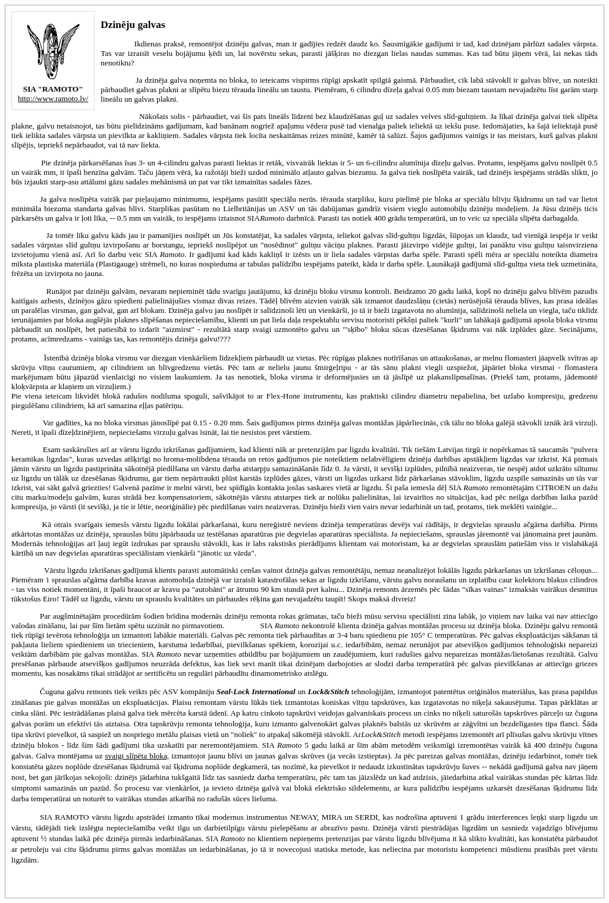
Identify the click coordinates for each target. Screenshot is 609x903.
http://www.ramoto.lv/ (53, 98)
